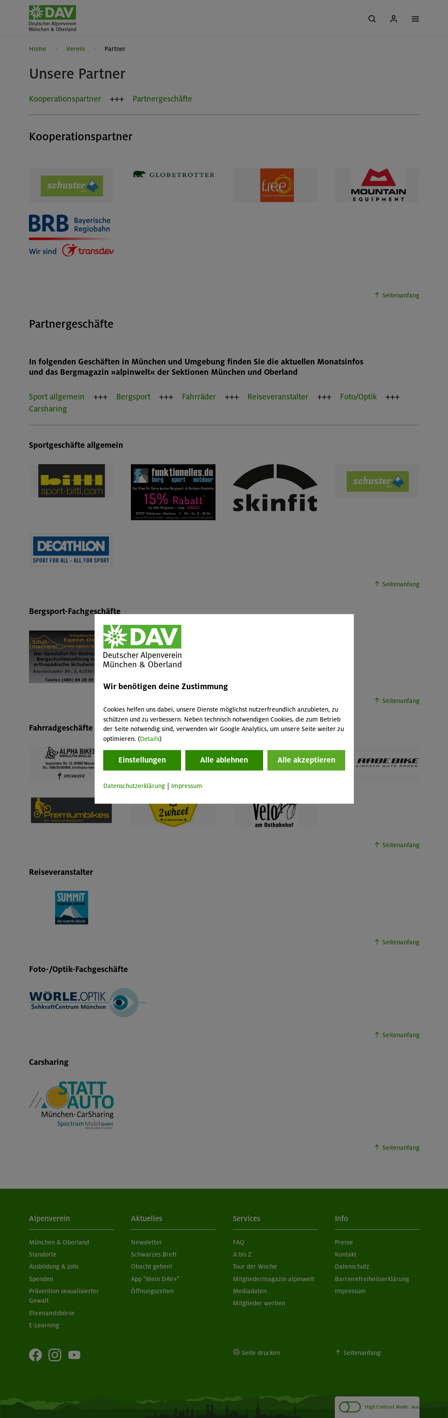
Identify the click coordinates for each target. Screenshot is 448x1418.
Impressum (186, 786)
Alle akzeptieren (306, 760)
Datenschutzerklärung (134, 786)
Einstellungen (142, 760)
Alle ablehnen (224, 760)
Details (149, 739)
